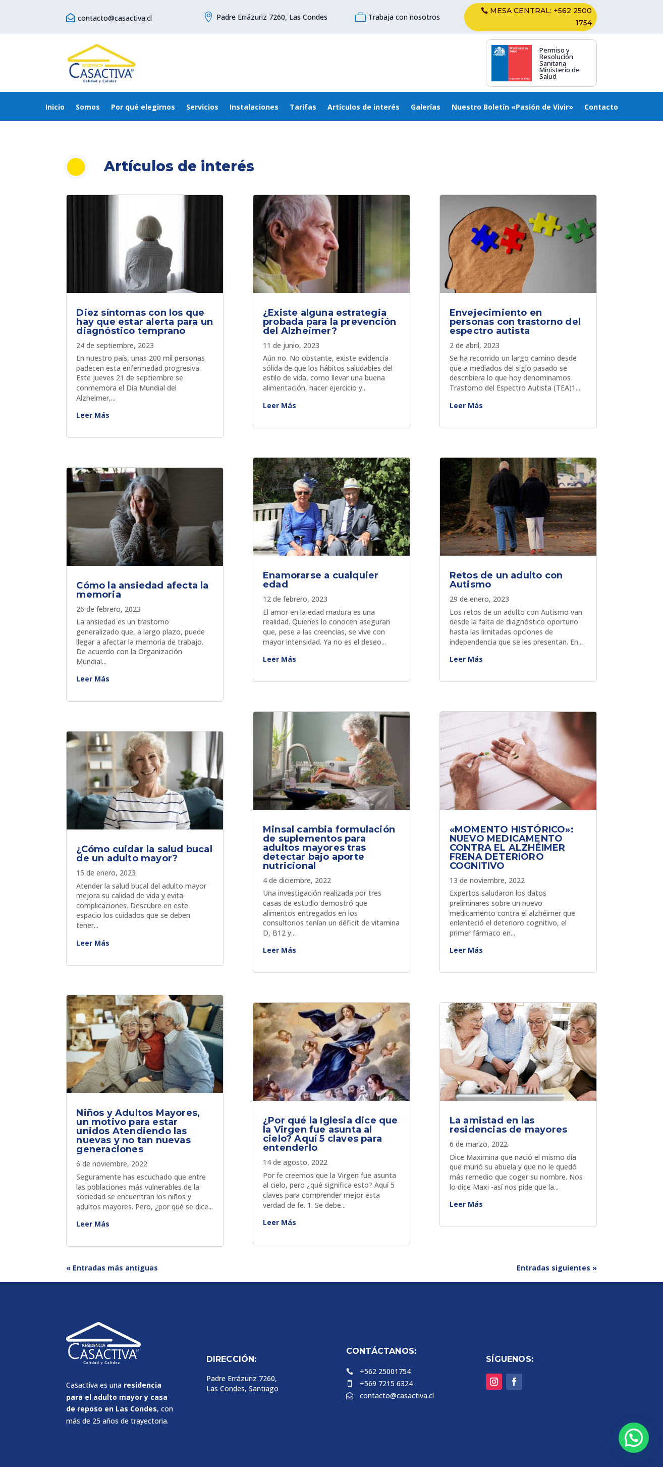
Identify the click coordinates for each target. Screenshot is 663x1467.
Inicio (55, 108)
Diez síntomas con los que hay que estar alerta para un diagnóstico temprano (144, 321)
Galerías (425, 108)
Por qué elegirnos (143, 108)
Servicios (202, 108)
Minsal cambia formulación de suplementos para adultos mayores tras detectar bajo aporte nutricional (329, 847)
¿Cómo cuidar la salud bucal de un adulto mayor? (144, 854)
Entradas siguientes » (557, 1268)
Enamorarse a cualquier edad (320, 580)
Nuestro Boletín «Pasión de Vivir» (512, 108)
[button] (634, 1438)
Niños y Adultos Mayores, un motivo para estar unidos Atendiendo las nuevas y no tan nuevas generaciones (138, 1131)
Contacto (601, 108)
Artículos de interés (363, 108)
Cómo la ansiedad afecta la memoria (142, 590)
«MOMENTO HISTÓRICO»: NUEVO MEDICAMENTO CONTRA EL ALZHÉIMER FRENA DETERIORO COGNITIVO (512, 847)
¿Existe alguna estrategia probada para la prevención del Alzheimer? (329, 321)
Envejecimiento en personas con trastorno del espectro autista (515, 321)
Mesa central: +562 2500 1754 (541, 16)
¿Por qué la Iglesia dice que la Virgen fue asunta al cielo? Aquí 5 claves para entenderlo (330, 1134)
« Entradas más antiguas (112, 1268)
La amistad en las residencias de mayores (508, 1125)
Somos (88, 108)
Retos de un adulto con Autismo (506, 580)
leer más (92, 415)
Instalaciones (254, 108)
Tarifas (303, 108)
